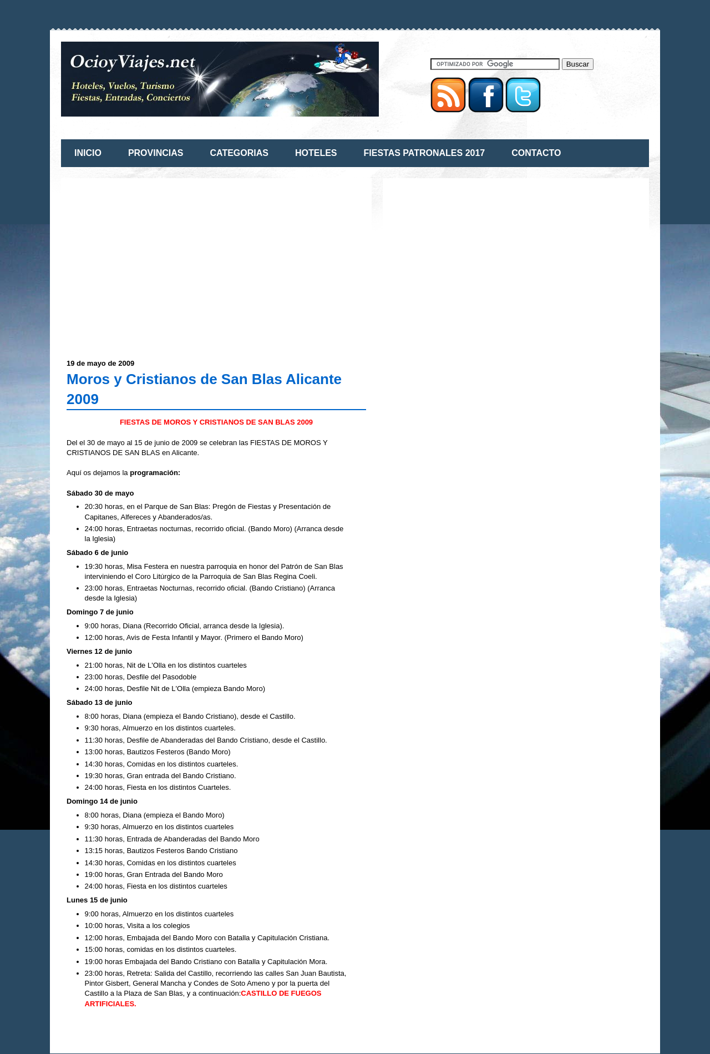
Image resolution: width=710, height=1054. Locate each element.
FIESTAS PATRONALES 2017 (424, 153)
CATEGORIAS (239, 153)
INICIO (88, 153)
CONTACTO (536, 153)
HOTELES (316, 153)
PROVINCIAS (156, 153)
